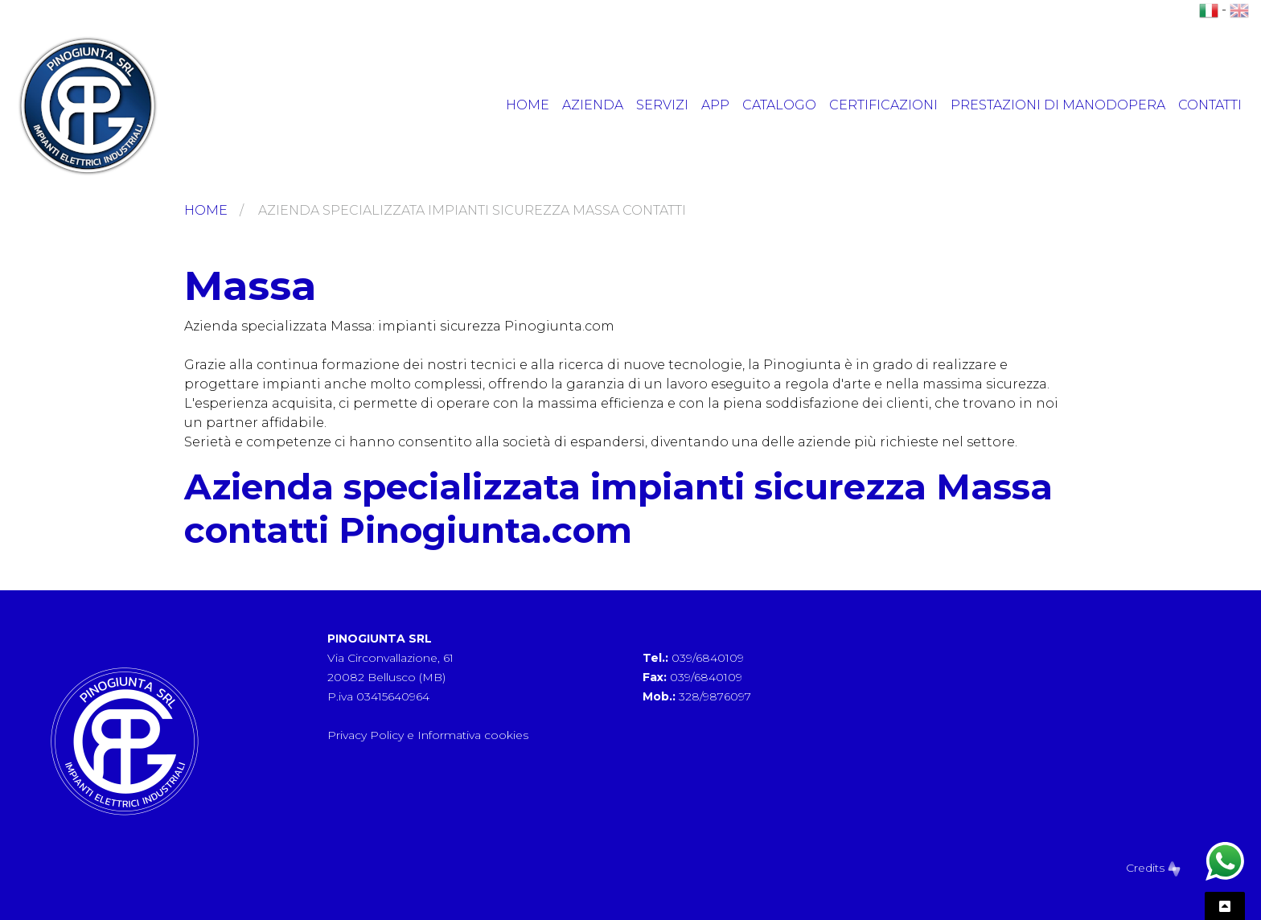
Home (527, 105)
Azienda (592, 105)
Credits (1153, 867)
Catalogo (779, 105)
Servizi (662, 105)
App (715, 105)
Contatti (1210, 105)
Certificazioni (883, 105)
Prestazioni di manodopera (1058, 105)
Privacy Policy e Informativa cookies (427, 735)
